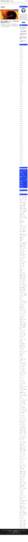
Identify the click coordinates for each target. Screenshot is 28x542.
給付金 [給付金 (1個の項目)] (21, 512)
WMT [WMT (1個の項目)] (23, 409)
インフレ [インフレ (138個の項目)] (21, 196)
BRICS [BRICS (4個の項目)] (20, 266)
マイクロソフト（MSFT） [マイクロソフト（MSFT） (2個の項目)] (22, 330)
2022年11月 (22, 123)
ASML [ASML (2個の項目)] (23, 316)
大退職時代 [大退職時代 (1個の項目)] (21, 392)
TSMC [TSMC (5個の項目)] (20, 243)
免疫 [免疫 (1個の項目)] (23, 444)
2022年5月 (21, 134)
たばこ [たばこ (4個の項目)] (21, 255)
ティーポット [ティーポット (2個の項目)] (21, 357)
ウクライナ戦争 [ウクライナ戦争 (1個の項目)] (21, 427)
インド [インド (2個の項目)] (24, 345)
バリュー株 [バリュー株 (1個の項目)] (25, 465)
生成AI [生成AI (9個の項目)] (21, 222)
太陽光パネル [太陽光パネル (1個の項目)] (21, 482)
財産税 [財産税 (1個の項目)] (23, 485)
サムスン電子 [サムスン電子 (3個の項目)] (24, 290)
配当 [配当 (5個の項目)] (20, 249)
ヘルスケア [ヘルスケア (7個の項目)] (21, 228)
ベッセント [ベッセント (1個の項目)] (21, 509)
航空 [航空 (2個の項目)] (22, 304)
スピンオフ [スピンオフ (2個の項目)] (21, 310)
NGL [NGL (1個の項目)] (20, 436)
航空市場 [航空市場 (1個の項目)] (23, 412)
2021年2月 (21, 162)
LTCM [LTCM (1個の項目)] (20, 401)
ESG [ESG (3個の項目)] (20, 284)
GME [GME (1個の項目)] (25, 363)
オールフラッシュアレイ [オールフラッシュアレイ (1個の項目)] (22, 406)
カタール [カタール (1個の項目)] (24, 497)
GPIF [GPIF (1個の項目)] (24, 482)
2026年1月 (21, 52)
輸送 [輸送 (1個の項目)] (23, 468)
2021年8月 (21, 151)
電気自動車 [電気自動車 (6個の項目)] (24, 231)
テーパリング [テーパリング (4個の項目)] (24, 257)
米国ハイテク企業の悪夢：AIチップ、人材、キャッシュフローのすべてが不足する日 (23, 28)
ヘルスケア (22, 174)
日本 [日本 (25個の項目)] (20, 202)
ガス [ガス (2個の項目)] (20, 313)
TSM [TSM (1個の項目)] (25, 418)
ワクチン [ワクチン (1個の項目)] (21, 442)
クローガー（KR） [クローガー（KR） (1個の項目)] (22, 439)
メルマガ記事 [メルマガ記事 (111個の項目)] (25, 196)
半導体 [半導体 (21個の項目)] (21, 205)
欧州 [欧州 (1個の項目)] (20, 412)
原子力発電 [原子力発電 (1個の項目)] (25, 488)
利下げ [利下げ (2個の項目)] (25, 339)
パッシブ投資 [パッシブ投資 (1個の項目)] (24, 430)
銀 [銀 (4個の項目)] (20, 263)
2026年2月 (21, 50)
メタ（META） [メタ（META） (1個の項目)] (21, 523)
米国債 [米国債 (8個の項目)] (23, 222)
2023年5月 (21, 112)
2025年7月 (21, 63)
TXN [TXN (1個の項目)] (23, 418)
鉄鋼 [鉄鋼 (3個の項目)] (20, 287)
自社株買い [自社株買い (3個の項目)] (21, 278)
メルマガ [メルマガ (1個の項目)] (25, 392)
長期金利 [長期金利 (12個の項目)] (21, 214)
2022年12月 (22, 121)
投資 (21, 185)
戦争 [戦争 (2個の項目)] (24, 333)
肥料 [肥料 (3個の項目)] (20, 290)
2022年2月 (21, 140)
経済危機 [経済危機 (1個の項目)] (24, 529)
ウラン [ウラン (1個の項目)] (24, 453)
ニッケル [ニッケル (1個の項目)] (21, 368)
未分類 (21, 187)
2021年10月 (22, 147)
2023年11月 (22, 101)
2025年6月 (21, 65)
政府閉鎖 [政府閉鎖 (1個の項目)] (25, 520)
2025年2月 (21, 73)
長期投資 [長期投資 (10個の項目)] (26, 217)
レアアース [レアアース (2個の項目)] (26, 351)
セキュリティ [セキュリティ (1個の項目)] (21, 377)
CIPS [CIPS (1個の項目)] (20, 363)
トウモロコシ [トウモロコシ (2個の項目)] (21, 333)
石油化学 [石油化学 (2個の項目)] (21, 319)
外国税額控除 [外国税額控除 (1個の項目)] (24, 512)
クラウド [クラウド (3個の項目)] (25, 278)
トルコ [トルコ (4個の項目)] (21, 257)
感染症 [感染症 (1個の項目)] (21, 444)
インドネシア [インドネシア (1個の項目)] (25, 368)
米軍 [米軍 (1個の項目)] (25, 427)
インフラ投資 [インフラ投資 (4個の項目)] (21, 260)
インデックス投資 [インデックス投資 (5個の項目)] (22, 252)
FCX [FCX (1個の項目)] (26, 421)
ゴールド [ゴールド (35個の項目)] (26, 199)
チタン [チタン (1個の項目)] (21, 409)
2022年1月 (21, 142)
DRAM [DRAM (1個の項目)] (23, 459)
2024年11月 (22, 78)
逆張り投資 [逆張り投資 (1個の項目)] (21, 503)
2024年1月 (21, 97)
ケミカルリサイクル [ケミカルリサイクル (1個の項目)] (22, 480)
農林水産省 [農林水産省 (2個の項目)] (21, 354)
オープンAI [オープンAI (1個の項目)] (21, 520)
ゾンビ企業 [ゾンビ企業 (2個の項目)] (25, 319)
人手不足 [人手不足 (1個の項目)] (25, 471)
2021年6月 (21, 155)
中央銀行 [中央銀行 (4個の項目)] (23, 263)
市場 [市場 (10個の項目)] (24, 216)
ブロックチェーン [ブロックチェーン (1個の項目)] (22, 518)
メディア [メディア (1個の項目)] (21, 465)
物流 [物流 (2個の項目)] (23, 307)
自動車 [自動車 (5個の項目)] (23, 243)
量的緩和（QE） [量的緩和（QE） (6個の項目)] (21, 237)
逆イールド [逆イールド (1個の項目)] (21, 404)
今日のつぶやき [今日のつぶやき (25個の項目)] (24, 202)
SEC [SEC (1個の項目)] (20, 395)
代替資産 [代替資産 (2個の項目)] (21, 325)
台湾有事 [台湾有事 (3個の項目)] (25, 293)
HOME (1, 3)
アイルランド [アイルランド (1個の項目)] (24, 374)
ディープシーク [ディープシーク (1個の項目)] (25, 503)
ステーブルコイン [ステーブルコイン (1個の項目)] (22, 517)
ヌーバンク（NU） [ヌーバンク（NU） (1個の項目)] (22, 494)
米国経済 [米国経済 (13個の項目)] (25, 211)
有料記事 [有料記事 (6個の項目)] (21, 240)
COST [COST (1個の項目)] (26, 409)
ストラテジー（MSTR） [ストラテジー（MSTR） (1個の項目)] (22, 526)
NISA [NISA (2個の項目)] (20, 336)
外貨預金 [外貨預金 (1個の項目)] (25, 450)
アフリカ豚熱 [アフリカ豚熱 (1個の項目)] (21, 389)
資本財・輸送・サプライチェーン (23, 181)
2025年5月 (21, 67)
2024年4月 (21, 91)
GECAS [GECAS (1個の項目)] (21, 371)
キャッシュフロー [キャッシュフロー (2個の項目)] (22, 342)
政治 (21, 183)
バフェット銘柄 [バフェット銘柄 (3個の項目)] (21, 292)
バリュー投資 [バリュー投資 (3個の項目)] (21, 295)
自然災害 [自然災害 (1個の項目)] (24, 401)
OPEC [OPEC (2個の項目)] (24, 310)
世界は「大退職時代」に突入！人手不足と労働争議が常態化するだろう (9, 22)
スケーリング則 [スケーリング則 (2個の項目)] (21, 351)
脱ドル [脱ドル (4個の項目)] (23, 266)
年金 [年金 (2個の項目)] (20, 348)
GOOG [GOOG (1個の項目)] (21, 415)
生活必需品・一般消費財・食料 (23, 176)
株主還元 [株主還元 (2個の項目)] (21, 345)
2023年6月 (21, 110)
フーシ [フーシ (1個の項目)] (21, 459)
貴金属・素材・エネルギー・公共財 (23, 172)
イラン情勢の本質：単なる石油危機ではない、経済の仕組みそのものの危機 (23, 34)
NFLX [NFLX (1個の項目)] (20, 418)
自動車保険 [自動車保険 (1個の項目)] (21, 471)
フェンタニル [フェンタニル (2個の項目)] (21, 339)
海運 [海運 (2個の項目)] (20, 307)
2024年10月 (22, 80)
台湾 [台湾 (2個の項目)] (25, 301)
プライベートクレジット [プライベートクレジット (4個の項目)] (22, 272)
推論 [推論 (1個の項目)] (20, 447)
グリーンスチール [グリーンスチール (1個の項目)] (24, 436)
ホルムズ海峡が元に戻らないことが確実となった (23, 41)
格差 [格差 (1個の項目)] (20, 485)
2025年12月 (22, 54)
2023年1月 (21, 119)
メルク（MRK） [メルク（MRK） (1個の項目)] (21, 433)
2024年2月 (21, 95)
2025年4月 (21, 69)
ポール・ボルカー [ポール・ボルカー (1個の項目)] (22, 424)
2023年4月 (21, 114)
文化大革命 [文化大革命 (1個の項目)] (21, 450)
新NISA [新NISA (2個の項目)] (23, 336)
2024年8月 (21, 84)
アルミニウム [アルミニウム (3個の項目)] (24, 281)
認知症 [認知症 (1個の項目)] (24, 383)
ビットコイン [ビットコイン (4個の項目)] (25, 275)
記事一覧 (23, 22)
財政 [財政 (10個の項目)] (23, 217)
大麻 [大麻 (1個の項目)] (20, 374)
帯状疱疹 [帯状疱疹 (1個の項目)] (24, 442)
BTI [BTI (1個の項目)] (25, 424)
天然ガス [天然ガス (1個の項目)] (21, 497)
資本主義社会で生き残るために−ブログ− (16, 538)
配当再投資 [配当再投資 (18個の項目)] (24, 205)
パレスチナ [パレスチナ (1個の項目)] (21, 453)
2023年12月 (22, 99)
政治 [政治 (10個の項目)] (20, 217)
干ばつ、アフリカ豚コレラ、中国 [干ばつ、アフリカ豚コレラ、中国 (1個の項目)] (23, 386)
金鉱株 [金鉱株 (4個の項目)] (23, 255)
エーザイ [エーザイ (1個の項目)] (21, 383)
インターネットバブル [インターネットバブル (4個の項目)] (22, 269)
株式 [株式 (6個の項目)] (26, 234)
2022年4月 (21, 136)
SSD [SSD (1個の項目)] (20, 477)
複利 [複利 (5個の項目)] (23, 249)
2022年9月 (21, 127)
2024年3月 (21, 93)
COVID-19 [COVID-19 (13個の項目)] (21, 211)
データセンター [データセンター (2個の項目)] (21, 360)
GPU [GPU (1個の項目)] (23, 447)
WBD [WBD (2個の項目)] (20, 316)
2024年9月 (21, 82)
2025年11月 (22, 56)
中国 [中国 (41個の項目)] (20, 199)
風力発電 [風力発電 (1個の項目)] (21, 421)
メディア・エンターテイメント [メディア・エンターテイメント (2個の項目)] (23, 322)
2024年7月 (21, 86)
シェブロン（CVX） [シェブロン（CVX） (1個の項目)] (22, 456)
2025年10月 (22, 58)
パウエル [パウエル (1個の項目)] (21, 515)
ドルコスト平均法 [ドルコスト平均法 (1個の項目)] (22, 500)
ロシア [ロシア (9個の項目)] (21, 219)
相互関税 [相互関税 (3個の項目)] (25, 295)
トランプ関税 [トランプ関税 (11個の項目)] (21, 216)
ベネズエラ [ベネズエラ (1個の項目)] (26, 523)
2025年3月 (21, 71)
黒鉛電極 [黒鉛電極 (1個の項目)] (25, 389)
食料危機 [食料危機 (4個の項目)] (21, 275)
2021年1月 (21, 164)
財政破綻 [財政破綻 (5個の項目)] (21, 246)
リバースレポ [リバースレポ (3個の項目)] (21, 293)
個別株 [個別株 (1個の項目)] (21, 468)
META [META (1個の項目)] (23, 415)
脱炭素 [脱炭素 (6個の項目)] (21, 231)
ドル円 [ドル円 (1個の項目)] (21, 366)
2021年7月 (21, 153)
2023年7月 (21, 108)
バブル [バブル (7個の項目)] (24, 228)
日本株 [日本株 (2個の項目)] (21, 328)
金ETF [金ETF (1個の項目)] (24, 515)
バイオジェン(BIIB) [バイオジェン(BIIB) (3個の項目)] (24, 284)
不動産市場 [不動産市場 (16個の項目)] (25, 208)
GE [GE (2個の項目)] (20, 304)
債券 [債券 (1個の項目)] (20, 430)
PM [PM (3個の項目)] (20, 281)
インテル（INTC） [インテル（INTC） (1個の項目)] (22, 462)
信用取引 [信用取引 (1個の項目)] (26, 395)
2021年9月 (21, 149)
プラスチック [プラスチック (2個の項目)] (24, 313)
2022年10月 (22, 125)
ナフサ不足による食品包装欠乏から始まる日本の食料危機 (23, 31)
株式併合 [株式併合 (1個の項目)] (24, 371)
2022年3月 (21, 138)
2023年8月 (21, 106)
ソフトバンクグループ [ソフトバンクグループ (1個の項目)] (22, 398)
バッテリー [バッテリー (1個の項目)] (21, 488)
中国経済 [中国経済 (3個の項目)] (23, 287)
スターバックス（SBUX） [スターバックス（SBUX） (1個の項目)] (22, 474)
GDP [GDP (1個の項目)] (24, 509)
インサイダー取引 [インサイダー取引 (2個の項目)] (22, 301)
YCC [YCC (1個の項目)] (25, 447)
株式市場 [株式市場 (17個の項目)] (21, 208)
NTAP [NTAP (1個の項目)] (24, 404)
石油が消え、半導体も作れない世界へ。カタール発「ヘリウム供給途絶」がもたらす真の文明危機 (23, 37)
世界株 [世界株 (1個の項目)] (26, 500)
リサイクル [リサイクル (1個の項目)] (24, 477)
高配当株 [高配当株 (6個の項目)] (21, 234)
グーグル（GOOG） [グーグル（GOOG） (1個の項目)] (22, 491)
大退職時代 (4, 3)
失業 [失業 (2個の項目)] (23, 348)
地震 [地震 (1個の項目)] (23, 363)
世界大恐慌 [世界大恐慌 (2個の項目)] (25, 325)
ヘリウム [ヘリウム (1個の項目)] (21, 529)
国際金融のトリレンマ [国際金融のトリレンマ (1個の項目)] (22, 506)
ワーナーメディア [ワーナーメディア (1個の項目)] (22, 380)
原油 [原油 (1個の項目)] (23, 366)
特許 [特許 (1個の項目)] (25, 433)
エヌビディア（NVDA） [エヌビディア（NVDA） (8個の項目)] (22, 225)
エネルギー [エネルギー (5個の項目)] (25, 246)
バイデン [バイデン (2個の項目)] (21, 298)
